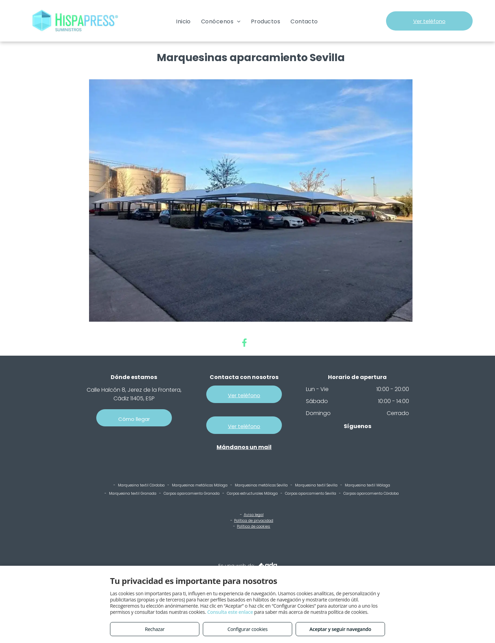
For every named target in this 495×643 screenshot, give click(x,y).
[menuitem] (183, 21)
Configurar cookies (248, 629)
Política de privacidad (253, 520)
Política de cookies (253, 526)
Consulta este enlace (230, 612)
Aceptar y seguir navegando (340, 629)
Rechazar (154, 629)
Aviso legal (254, 514)
